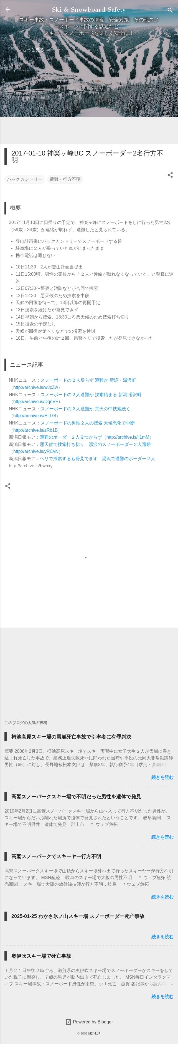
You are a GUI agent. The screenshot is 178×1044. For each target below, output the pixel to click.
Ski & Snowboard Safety (89, 9)
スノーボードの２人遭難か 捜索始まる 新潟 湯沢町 (91, 394)
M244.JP (94, 1033)
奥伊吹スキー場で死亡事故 (41, 956)
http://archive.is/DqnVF (35, 401)
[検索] (170, 11)
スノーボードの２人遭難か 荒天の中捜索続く (85, 408)
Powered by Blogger (89, 1022)
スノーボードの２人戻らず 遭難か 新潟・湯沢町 (88, 380)
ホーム (28, 49)
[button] (170, 176)
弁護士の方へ (58, 49)
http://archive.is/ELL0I (34, 415)
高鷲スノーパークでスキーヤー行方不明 (56, 856)
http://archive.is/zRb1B (35, 430)
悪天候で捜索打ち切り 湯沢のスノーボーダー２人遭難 (95, 444)
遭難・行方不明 (65, 179)
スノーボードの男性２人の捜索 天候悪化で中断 (87, 423)
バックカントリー (24, 179)
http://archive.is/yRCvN (36, 451)
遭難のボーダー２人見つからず (71, 437)
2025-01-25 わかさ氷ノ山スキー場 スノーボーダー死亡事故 (77, 916)
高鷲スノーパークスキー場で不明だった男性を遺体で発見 (76, 796)
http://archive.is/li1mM (127, 437)
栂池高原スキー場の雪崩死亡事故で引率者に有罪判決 (71, 737)
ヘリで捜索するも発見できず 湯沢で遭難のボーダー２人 (97, 458)
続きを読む (162, 777)
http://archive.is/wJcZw (35, 387)
